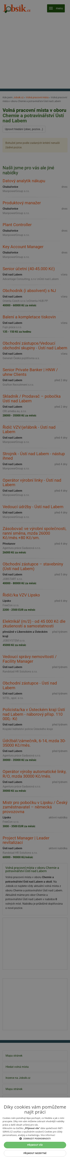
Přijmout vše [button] (35, 1144)
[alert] (35, 580)
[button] (35, 1138)
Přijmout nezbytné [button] (35, 1153)
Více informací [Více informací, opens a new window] (48, 1135)
